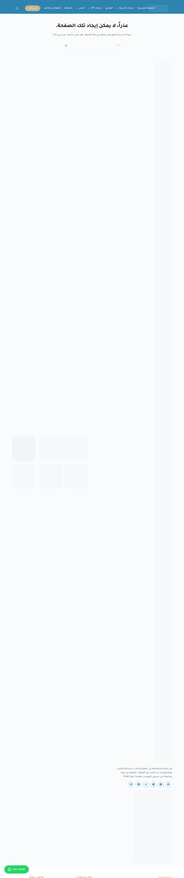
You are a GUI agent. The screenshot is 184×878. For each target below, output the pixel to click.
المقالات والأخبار (52, 8)
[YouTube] (138, 784)
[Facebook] (168, 784)
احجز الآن (33, 8)
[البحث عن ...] (95, 45)
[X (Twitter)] (161, 784)
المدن (80, 8)
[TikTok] (146, 784)
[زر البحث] (66, 45)
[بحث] (17, 8)
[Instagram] (153, 784)
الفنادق (109, 8)
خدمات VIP (94, 8)
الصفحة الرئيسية (146, 8)
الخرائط (68, 8)
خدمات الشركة (124, 8)
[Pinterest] (131, 784)
